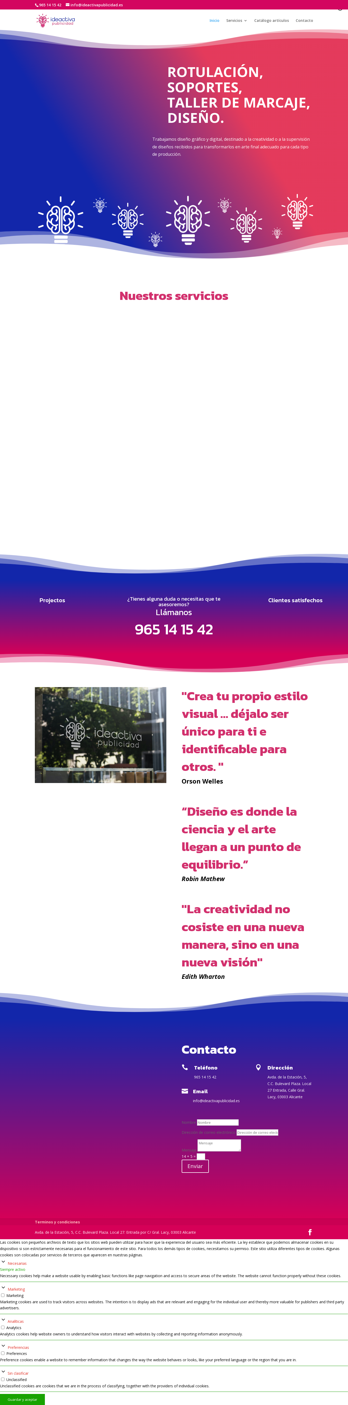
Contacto (304, 21)
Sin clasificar (18, 1373)
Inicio (214, 21)
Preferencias (18, 1347)
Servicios (234, 21)
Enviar (195, 1166)
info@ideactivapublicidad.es (216, 1100)
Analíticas (16, 1321)
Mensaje (189, 1150)
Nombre (189, 1122)
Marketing (16, 1289)
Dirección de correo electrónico (209, 1132)
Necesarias (17, 1263)
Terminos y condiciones (57, 1221)
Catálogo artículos (271, 21)
